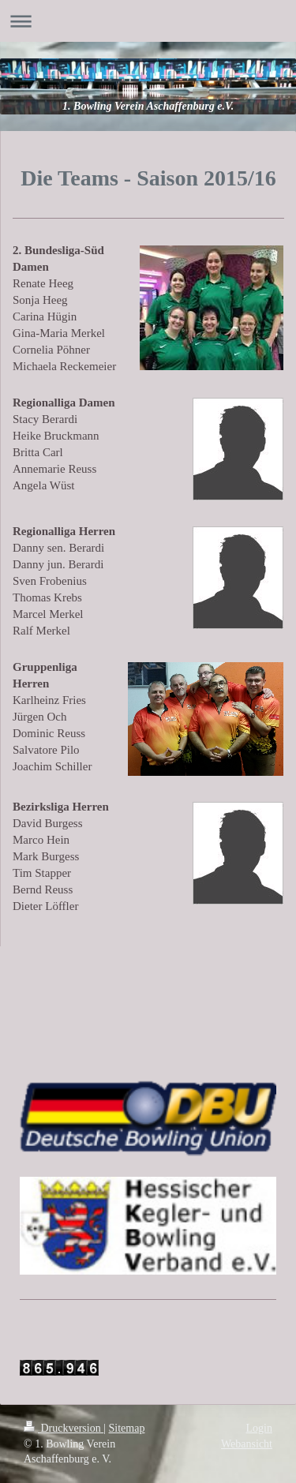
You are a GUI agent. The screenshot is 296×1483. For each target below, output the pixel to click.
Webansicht (246, 1444)
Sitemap (127, 1428)
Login (259, 1428)
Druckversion (63, 1428)
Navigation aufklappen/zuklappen (148, 21)
